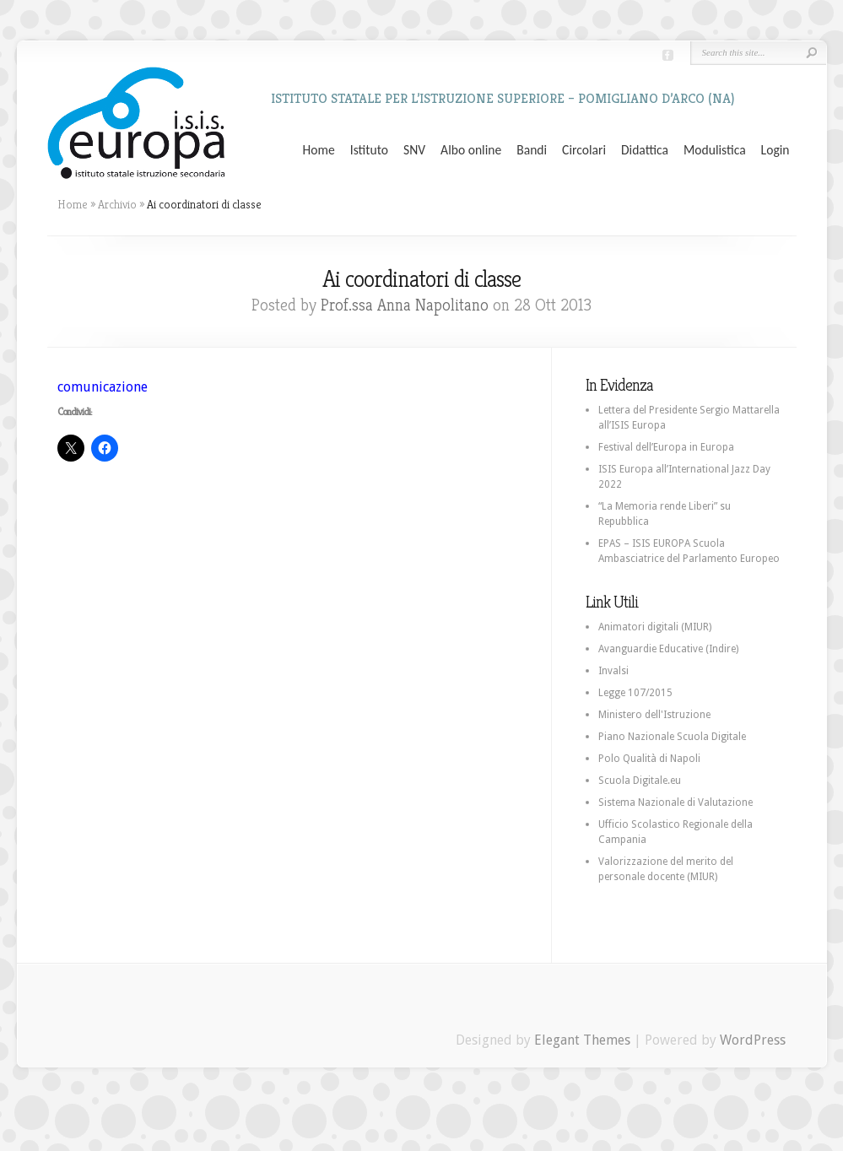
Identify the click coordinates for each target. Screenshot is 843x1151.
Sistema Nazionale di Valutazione (675, 802)
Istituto (369, 150)
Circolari (584, 150)
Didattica (644, 150)
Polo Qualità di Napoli (649, 759)
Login (775, 150)
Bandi (531, 150)
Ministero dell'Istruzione (654, 715)
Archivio (117, 204)
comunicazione (102, 387)
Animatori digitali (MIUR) (654, 627)
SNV (414, 150)
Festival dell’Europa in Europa (666, 447)
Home (319, 150)
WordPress (753, 1040)
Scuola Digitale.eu (639, 780)
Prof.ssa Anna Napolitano (405, 305)
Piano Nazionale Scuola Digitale (672, 737)
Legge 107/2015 (635, 693)
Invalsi (613, 671)
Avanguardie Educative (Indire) (668, 649)
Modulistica (715, 150)
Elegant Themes (582, 1040)
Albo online (470, 150)
